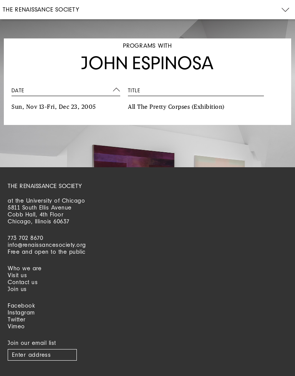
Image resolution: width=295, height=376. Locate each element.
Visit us (17, 275)
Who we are (24, 268)
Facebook (21, 305)
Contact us (23, 282)
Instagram (21, 312)
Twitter (17, 319)
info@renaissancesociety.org (47, 244)
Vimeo (16, 326)
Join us (17, 289)
